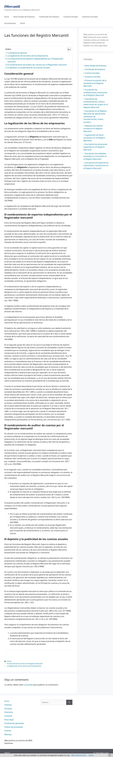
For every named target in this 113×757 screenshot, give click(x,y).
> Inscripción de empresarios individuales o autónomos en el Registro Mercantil (96, 165)
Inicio (6, 16)
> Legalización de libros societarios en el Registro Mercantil (94, 138)
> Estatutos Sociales (92, 76)
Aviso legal (9, 719)
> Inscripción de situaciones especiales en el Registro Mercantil (95, 147)
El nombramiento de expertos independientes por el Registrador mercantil (35, 60)
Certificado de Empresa (49, 16)
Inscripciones (10, 23)
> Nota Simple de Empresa (94, 65)
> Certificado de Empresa (94, 69)
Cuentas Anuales (71, 16)
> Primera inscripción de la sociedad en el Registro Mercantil (94, 83)
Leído (91, 755)
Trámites (8, 705)
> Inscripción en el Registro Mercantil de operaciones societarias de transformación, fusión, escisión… (95, 116)
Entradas (8, 708)
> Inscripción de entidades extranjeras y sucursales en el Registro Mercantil (95, 156)
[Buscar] (69, 702)
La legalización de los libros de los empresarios (27, 55)
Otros (22, 23)
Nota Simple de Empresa (24, 16)
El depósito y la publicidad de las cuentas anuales (28, 67)
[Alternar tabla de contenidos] (67, 49)
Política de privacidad (13, 727)
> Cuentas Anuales (91, 73)
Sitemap (7, 734)
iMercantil (12, 6)
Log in (7, 752)
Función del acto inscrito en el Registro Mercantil (25, 664)
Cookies (7, 730)
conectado (28, 684)
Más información (79, 755)
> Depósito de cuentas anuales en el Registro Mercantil (93, 128)
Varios (9, 661)
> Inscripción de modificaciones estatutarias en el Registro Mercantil (95, 92)
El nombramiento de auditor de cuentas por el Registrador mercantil (37, 64)
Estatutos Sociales (90, 16)
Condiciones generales (14, 723)
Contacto (8, 716)
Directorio (8, 712)
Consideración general (17, 53)
